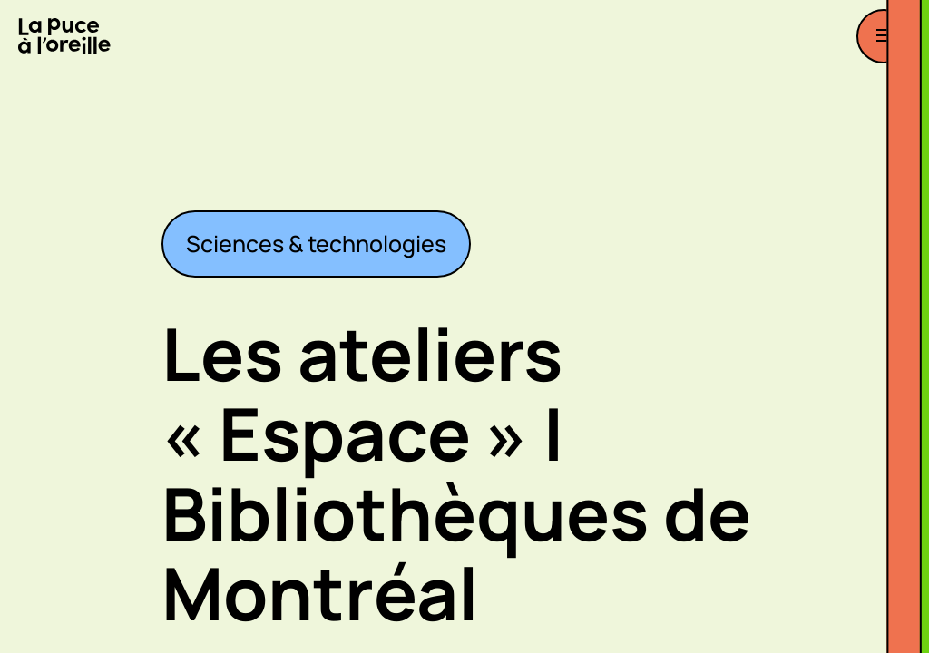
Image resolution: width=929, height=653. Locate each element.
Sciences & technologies (316, 243)
